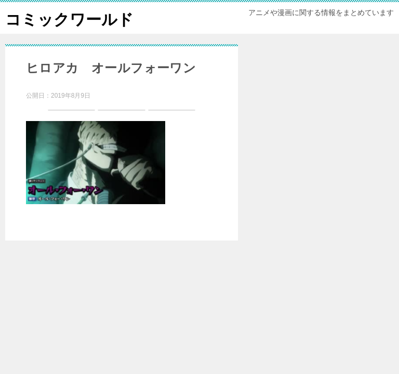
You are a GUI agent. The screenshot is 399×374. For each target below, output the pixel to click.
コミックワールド (69, 18)
